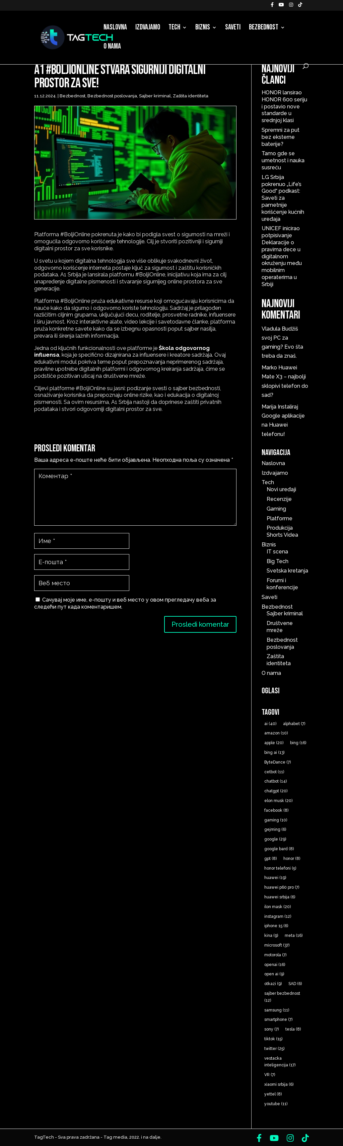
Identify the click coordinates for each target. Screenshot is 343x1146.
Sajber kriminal (155, 95)
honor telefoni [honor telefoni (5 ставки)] (280, 868)
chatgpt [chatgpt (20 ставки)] (275, 791)
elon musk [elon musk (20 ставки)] (278, 800)
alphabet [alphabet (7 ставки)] (294, 723)
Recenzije (279, 499)
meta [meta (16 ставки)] (293, 935)
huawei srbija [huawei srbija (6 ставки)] (279, 897)
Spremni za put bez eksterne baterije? (280, 137)
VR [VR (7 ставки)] (269, 1074)
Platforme (279, 518)
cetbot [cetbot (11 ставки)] (274, 772)
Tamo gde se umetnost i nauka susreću (283, 160)
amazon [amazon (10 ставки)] (276, 733)
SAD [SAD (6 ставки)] (295, 983)
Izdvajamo (147, 28)
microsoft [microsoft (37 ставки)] (276, 945)
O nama (112, 47)
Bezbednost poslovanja (112, 95)
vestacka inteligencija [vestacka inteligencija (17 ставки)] (279, 1062)
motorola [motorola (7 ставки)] (275, 955)
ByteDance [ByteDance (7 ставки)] (277, 762)
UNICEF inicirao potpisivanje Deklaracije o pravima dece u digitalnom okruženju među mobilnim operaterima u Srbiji (282, 256)
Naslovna (115, 28)
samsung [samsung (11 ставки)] (276, 1010)
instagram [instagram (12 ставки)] (277, 916)
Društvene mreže (280, 626)
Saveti (233, 28)
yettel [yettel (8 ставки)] (273, 1094)
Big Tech (277, 561)
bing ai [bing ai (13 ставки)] (274, 752)
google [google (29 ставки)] (275, 839)
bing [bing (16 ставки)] (298, 742)
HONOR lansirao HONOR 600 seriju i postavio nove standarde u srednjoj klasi (284, 106)
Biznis (202, 28)
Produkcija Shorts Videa (282, 531)
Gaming (276, 509)
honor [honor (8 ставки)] (291, 858)
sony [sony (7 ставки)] (271, 1029)
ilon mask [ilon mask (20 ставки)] (277, 906)
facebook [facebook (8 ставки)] (276, 810)
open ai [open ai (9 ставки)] (274, 974)
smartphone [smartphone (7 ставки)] (278, 1019)
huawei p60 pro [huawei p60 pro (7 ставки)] (281, 887)
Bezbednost (263, 28)
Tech (174, 28)
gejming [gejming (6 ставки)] (275, 829)
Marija (269, 407)
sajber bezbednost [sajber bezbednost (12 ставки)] (282, 997)
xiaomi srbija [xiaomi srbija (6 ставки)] (278, 1084)
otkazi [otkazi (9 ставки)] (273, 983)
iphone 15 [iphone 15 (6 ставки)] (276, 925)
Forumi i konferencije (282, 584)
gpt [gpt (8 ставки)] (270, 858)
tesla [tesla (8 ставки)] (293, 1029)
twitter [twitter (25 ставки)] (274, 1048)
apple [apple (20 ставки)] (273, 742)
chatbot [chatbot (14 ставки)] (275, 781)
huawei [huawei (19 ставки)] (275, 877)
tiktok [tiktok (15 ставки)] (273, 1039)
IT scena (277, 551)
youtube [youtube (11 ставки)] (275, 1103)
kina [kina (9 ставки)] (271, 935)
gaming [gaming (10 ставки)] (275, 820)
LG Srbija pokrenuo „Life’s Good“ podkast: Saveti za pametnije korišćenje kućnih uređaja (283, 198)
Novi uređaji (281, 489)
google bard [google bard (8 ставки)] (279, 849)
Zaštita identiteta (190, 95)
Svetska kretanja (287, 570)
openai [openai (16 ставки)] (274, 964)
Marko (269, 367)
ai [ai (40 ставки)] (270, 723)
